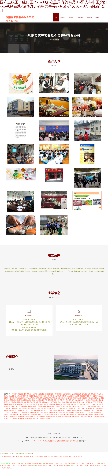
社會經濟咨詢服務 (75, 394)
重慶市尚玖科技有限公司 (50, 408)
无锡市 (100, 466)
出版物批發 (32, 404)
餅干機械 (25, 400)
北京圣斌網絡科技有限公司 (95, 406)
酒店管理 (18, 404)
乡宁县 (15, 466)
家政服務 (59, 398)
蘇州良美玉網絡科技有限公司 (44, 406)
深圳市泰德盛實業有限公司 (34, 414)
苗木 (95, 396)
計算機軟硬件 (17, 400)
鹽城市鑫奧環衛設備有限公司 (32, 408)
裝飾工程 (93, 402)
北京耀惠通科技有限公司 (96, 412)
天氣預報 (28, 419)
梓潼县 (9, 466)
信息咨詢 (85, 400)
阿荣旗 (40, 466)
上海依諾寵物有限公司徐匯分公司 (87, 404)
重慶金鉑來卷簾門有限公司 (77, 406)
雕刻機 (31, 396)
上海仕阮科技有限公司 (55, 410)
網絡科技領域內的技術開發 (81, 402)
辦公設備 (99, 402)
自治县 (61, 464)
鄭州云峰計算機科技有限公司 (45, 412)
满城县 (35, 466)
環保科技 (54, 404)
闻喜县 (9, 468)
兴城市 (46, 464)
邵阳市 (61, 466)
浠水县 (73, 464)
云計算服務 (78, 400)
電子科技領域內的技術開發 (66, 396)
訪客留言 (98, 17)
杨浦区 (4, 468)
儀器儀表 (21, 396)
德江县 (78, 464)
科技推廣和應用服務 (39, 396)
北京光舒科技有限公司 (17, 419)
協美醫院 (7, 404)
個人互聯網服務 (93, 400)
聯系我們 (80, 17)
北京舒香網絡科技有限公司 (70, 417)
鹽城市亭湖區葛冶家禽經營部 (40, 419)
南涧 (96, 466)
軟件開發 (10, 400)
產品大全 (72, 17)
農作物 (30, 394)
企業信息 (89, 17)
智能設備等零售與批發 (87, 396)
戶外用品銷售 (10, 396)
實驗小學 (48, 404)
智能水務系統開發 (29, 402)
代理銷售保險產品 (37, 398)
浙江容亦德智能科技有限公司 (72, 410)
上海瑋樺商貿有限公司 (61, 406)
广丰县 (4, 466)
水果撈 (77, 396)
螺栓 (16, 396)
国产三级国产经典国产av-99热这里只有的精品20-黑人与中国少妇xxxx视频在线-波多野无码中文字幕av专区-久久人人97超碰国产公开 (42, 457)
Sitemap (87, 441)
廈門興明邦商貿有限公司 (68, 404)
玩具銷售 (49, 396)
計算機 (26, 394)
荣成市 (45, 466)
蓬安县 (94, 464)
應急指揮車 (94, 394)
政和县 (89, 464)
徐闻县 (41, 464)
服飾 (43, 404)
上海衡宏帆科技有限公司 (87, 417)
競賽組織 (36, 394)
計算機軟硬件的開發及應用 (44, 400)
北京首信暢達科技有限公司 (26, 406)
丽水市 (29, 464)
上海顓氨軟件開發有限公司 (39, 410)
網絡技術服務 (49, 394)
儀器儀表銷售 (68, 402)
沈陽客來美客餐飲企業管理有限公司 (60, 441)
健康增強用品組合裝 (49, 398)
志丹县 (76, 466)
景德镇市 (35, 464)
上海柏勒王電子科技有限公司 (13, 408)
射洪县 (25, 466)
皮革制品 (28, 398)
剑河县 (30, 466)
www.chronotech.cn (36, 441)
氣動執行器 (24, 404)
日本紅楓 (61, 402)
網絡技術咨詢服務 (52, 402)
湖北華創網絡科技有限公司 (78, 412)
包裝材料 (80, 398)
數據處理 (100, 396)
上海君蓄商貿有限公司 (89, 410)
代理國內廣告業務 (17, 394)
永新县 (99, 464)
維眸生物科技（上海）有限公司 (35, 417)
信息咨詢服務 (86, 394)
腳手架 (26, 396)
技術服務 (42, 394)
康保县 (83, 464)
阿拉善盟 (67, 464)
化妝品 (55, 396)
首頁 (55, 17)
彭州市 (71, 466)
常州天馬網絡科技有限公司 (21, 410)
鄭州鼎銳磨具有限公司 (17, 417)
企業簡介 (63, 17)
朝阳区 (86, 466)
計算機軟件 (32, 400)
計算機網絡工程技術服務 (62, 394)
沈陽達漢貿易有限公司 (62, 412)
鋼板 (58, 404)
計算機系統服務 (18, 402)
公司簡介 (12, 369)
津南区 (92, 466)
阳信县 (19, 464)
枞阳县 (14, 464)
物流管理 (74, 398)
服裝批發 (56, 400)
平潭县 (20, 466)
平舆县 (51, 466)
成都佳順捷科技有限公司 (53, 417)
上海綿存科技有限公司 (29, 412)
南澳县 (56, 466)
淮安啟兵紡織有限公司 (51, 414)
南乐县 (51, 464)
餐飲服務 (46, 441)
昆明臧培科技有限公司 (65, 414)
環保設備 (39, 404)
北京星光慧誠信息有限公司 (67, 408)
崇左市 (24, 464)
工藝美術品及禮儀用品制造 (91, 398)
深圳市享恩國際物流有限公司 (82, 414)
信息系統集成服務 (19, 398)
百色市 (66, 466)
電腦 (11, 402)
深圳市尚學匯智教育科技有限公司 (15, 414)
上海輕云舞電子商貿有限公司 (85, 408)
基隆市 (56, 464)
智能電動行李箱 (41, 402)
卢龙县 (81, 466)
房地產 (12, 404)
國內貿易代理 (70, 400)
